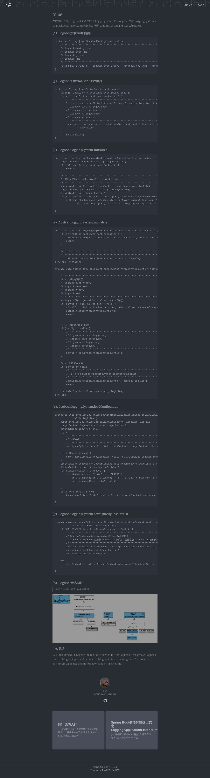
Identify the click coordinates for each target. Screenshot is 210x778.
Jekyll (104, 773)
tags (201, 4)
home (188, 4)
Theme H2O (114, 773)
